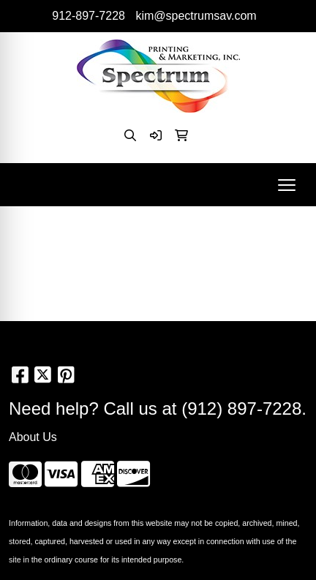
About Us (33, 437)
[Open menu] (286, 185)
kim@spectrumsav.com (195, 16)
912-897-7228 (88, 16)
